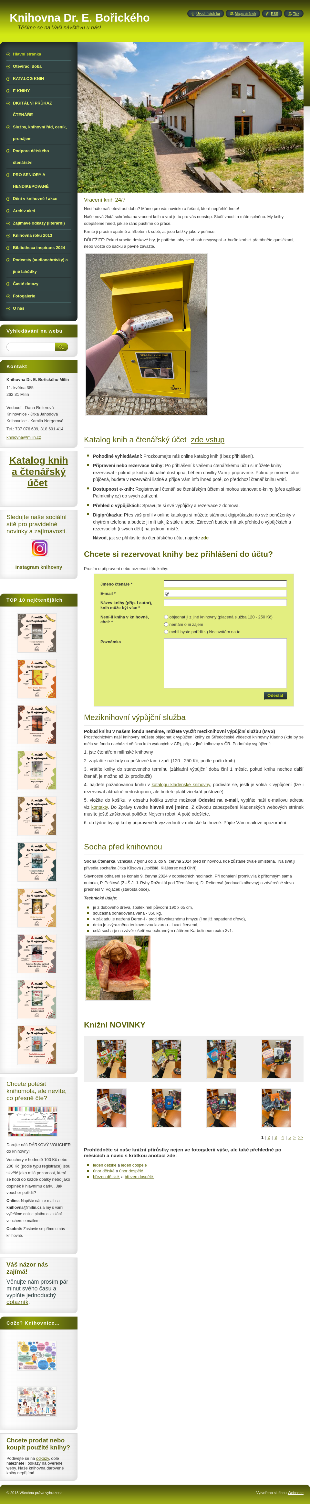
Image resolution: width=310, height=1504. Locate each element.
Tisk (296, 13)
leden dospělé (134, 1165)
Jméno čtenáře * (116, 584)
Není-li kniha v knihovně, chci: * (124, 619)
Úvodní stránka (208, 13)
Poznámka (110, 641)
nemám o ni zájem (186, 624)
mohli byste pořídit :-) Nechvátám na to (205, 631)
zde (205, 537)
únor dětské (104, 1170)
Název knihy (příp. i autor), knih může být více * (126, 605)
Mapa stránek (245, 13)
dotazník (17, 1302)
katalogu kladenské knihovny (180, 784)
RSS (274, 13)
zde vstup (207, 439)
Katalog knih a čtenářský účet (38, 471)
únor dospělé (131, 1170)
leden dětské (105, 1165)
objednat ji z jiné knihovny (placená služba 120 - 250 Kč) (221, 617)
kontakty (99, 807)
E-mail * (108, 593)
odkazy (42, 1458)
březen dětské (106, 1176)
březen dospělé (139, 1176)
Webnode (296, 1493)
